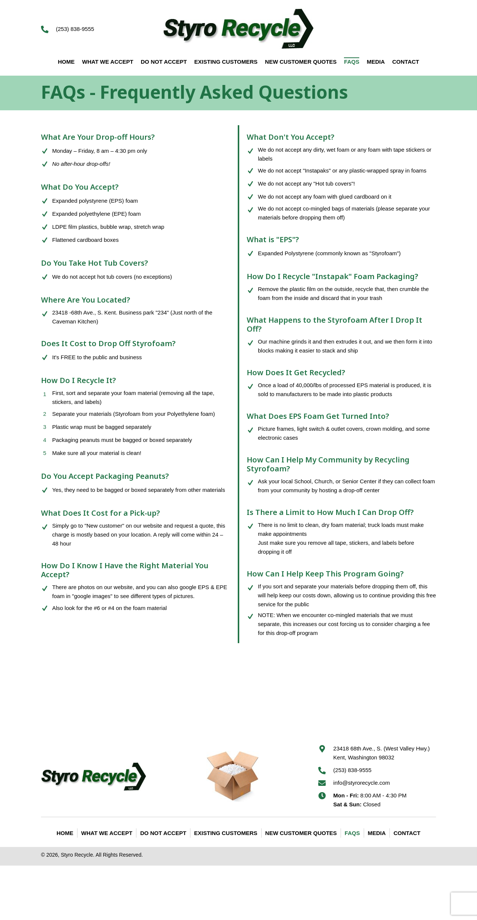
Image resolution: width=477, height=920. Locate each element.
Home (65, 833)
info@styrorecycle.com (361, 783)
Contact (407, 833)
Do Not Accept (163, 833)
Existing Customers (226, 833)
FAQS (352, 833)
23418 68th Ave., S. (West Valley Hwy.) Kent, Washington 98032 (381, 753)
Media (377, 833)
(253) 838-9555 (75, 29)
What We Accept (106, 833)
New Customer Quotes (301, 833)
